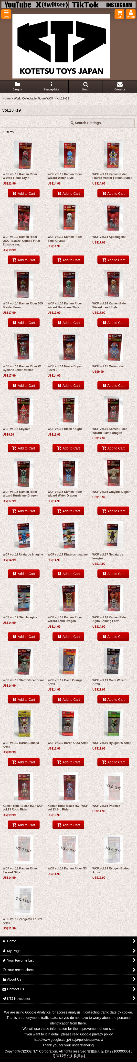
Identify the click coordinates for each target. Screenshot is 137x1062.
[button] (6, 14)
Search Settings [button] (86, 123)
